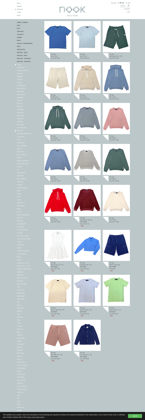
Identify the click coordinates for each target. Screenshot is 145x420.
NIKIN (18, 314)
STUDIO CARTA (21, 380)
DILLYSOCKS (20, 137)
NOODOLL (20, 317)
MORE (19, 41)
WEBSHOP (20, 10)
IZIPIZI (18, 197)
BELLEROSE (20, 92)
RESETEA (19, 356)
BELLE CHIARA (21, 89)
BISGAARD (20, 98)
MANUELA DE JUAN (22, 263)
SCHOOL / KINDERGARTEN (24, 44)
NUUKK (19, 323)
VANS (18, 398)
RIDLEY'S (19, 359)
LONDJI (19, 248)
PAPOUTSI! (20, 329)
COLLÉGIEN (20, 125)
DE (126, 3)
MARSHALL (20, 272)
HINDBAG (19, 185)
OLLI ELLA (20, 326)
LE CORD (19, 233)
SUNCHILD (20, 383)
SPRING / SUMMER (22, 23)
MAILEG (19, 260)
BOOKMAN (20, 110)
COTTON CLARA (21, 128)
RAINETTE (20, 347)
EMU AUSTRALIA (21, 155)
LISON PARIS (20, 245)
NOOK (19, 16)
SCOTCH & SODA (22, 365)
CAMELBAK (20, 119)
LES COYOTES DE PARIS (24, 239)
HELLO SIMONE (21, 179)
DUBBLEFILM (21, 143)
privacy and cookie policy (35, 417)
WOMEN (19, 38)
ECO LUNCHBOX (22, 146)
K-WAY (19, 200)
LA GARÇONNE (21, 224)
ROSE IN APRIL (21, 362)
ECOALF (19, 149)
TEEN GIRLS (20, 32)
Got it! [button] (135, 416)
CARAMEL (20, 122)
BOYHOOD (20, 113)
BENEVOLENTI (21, 95)
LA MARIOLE (20, 227)
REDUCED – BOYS (22, 56)
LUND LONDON (21, 254)
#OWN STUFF (21, 68)
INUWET (19, 194)
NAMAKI (19, 311)
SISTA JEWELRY (21, 368)
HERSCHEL (20, 182)
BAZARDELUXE (21, 86)
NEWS (18, 4)
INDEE (18, 191)
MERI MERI (20, 281)
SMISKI (19, 371)
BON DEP (19, 104)
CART (127, 12)
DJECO (19, 140)
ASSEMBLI (20, 77)
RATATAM (19, 350)
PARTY (18, 47)
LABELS (19, 65)
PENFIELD (20, 335)
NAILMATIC (20, 308)
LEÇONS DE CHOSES (23, 236)
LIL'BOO (19, 242)
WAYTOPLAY (20, 407)
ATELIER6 (19, 80)
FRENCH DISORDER (22, 161)
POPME (19, 341)
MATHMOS (20, 275)
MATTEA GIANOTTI (22, 278)
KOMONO (20, 218)
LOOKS (19, 13)
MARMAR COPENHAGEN (24, 269)
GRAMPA (19, 167)
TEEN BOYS (20, 35)
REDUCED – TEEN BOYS (24, 62)
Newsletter (114, 3)
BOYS (18, 29)
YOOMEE (19, 410)
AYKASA (19, 83)
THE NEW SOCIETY (22, 389)
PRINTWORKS (21, 344)
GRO (18, 170)
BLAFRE (19, 101)
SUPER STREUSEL (22, 386)
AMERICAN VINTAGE (23, 71)
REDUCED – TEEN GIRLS (24, 59)
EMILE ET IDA (20, 152)
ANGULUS (20, 74)
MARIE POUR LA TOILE (23, 266)
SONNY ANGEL (21, 374)
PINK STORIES (21, 338)
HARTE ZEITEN (21, 173)
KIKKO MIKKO (21, 206)
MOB (18, 302)
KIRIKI (18, 209)
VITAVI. (19, 404)
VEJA (18, 401)
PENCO (19, 332)
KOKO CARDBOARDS (23, 215)
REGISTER (126, 9)
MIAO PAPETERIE (21, 284)
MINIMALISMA (21, 293)
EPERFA (19, 158)
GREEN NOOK (21, 50)
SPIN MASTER (21, 377)
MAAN (19, 257)
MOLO (19, 305)
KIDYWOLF (20, 203)
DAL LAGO (20, 131)
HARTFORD (20, 176)
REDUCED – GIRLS (22, 53)
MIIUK (18, 287)
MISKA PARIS (20, 299)
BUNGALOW (20, 116)
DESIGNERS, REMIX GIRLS (24, 134)
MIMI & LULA (20, 290)
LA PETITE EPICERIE (22, 230)
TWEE (18, 395)
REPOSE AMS (20, 353)
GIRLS (18, 26)
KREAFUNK (20, 221)
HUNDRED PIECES (22, 188)
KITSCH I (19, 212)
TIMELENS (20, 392)
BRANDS (19, 7)
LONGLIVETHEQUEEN (23, 251)
